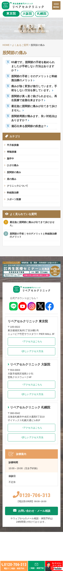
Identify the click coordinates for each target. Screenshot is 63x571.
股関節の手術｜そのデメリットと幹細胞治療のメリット (33, 235)
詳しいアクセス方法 (31, 351)
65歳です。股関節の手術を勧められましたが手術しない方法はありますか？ (33, 66)
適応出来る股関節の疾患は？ (28, 126)
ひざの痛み (13, 165)
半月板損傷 (13, 145)
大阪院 (29, 13)
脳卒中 (10, 158)
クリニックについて (17, 185)
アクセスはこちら (31, 341)
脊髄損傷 (11, 151)
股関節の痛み (14, 172)
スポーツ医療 (14, 199)
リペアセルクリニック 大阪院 (29, 364)
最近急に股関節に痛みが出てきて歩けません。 (32, 224)
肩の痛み (11, 179)
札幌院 (47, 13)
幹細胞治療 (13, 192)
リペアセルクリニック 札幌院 (29, 407)
